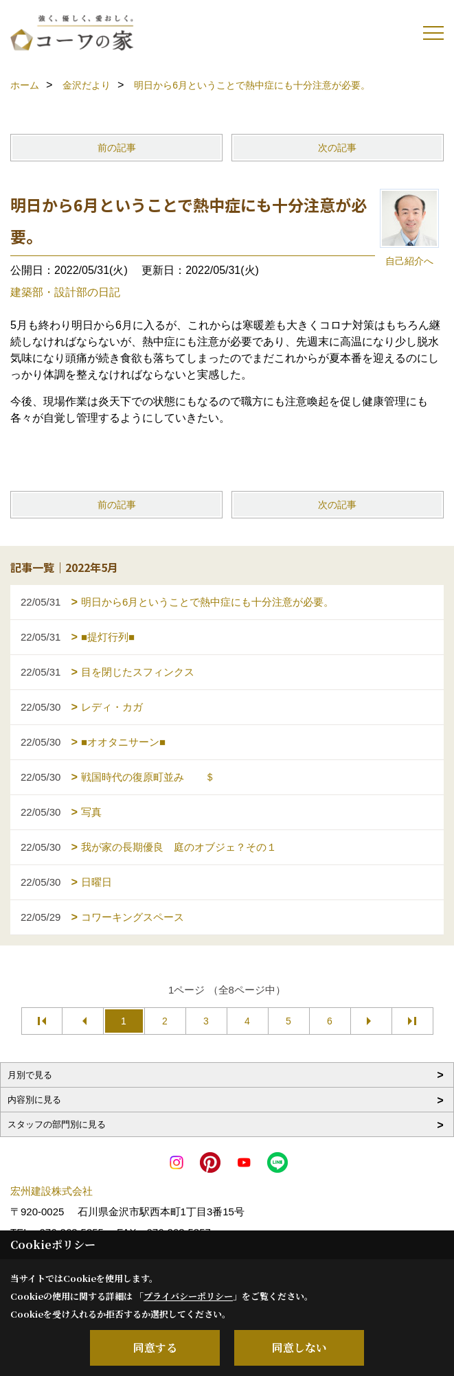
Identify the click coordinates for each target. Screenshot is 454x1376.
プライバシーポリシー (188, 1296)
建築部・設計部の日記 (65, 292)
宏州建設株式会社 (51, 1191)
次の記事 (337, 147)
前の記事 (117, 147)
